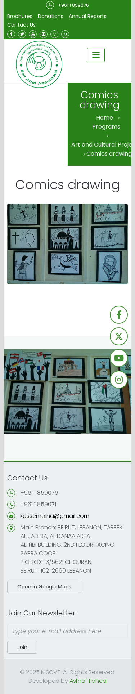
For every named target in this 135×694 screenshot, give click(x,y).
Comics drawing (109, 153)
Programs (106, 126)
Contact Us (21, 24)
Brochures (19, 16)
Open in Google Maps (44, 586)
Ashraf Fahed (88, 681)
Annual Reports (88, 16)
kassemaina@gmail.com (54, 516)
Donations (50, 16)
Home (104, 117)
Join (22, 647)
